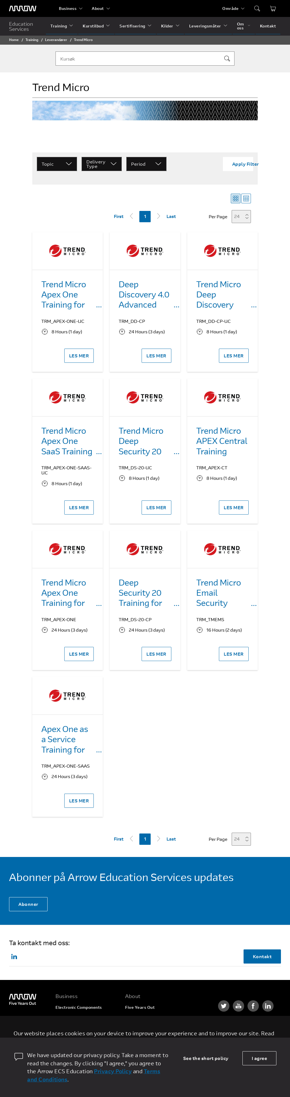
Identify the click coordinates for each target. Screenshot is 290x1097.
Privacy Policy (113, 1071)
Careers (133, 1018)
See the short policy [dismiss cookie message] (206, 1058)
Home (14, 39)
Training (58, 26)
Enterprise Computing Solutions (77, 1020)
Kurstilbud (93, 26)
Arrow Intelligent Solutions (83, 1032)
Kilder (167, 26)
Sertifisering (132, 26)
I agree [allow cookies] (259, 1058)
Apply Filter (245, 164)
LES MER (79, 356)
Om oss (240, 26)
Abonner (28, 904)
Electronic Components (79, 1007)
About (98, 8)
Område (230, 8)
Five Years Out (140, 1007)
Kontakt (268, 26)
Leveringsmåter (205, 26)
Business (67, 8)
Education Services (21, 26)
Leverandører (56, 39)
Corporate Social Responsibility (156, 1028)
